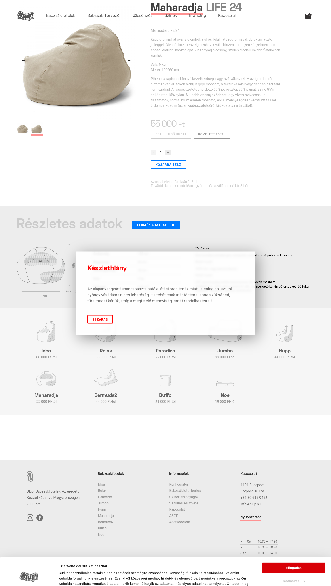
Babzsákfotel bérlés (185, 491)
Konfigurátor (178, 484)
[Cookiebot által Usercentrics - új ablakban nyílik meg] (28, 577)
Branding (197, 16)
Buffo (102, 528)
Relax (102, 491)
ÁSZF (173, 516)
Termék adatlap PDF (156, 225)
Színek (170, 16)
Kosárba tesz (168, 164)
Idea (101, 484)
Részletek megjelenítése (78, 577)
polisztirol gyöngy (279, 255)
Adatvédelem (179, 522)
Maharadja (106, 516)
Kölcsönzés (141, 16)
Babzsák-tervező (103, 16)
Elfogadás (294, 544)
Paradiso (105, 497)
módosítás (294, 557)
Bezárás (100, 319)
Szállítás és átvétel (184, 503)
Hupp (102, 509)
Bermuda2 (106, 522)
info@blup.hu (250, 504)
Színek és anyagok (184, 497)
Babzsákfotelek (60, 16)
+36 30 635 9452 (253, 498)
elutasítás (293, 570)
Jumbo (103, 503)
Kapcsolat (227, 16)
